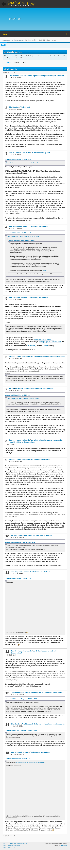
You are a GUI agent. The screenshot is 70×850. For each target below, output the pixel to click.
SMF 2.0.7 (5, 843)
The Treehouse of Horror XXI (44, 340)
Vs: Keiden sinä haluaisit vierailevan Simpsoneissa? (34, 388)
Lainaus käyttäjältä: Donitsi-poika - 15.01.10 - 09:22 (20, 542)
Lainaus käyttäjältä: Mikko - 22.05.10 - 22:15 (18, 578)
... (13, 72)
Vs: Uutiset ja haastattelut (38, 226)
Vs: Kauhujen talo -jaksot (40, 153)
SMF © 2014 (12, 843)
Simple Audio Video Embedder (11, 845)
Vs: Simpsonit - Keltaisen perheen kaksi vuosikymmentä (43, 692)
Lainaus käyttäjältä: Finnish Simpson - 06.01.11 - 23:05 (23, 236)
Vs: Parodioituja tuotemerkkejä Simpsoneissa (48, 356)
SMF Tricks (63, 845)
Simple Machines (22, 843)
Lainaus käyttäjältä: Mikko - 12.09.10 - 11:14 (18, 395)
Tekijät (11, 388)
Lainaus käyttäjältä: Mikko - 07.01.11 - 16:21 (18, 233)
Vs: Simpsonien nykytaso (40, 459)
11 (15, 72)
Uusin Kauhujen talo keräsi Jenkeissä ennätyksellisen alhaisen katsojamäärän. (28, 163)
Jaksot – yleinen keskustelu (19, 153)
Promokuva (31, 346)
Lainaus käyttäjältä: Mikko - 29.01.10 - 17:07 (18, 758)
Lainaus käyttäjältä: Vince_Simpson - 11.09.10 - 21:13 (23, 398)
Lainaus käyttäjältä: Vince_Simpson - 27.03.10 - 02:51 (21, 699)
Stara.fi (45, 346)
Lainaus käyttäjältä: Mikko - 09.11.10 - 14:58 (18, 159)
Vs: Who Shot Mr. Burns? (42, 535)
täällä (44, 270)
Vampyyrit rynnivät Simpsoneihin (50, 342)
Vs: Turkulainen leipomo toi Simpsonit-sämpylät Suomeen (42, 76)
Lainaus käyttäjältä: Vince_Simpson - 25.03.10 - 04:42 (21, 730)
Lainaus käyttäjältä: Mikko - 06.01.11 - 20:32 (21, 240)
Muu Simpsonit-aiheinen (18, 226)
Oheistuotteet (14, 76)
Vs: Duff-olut (25, 107)
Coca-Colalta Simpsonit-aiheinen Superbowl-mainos (30, 762)
